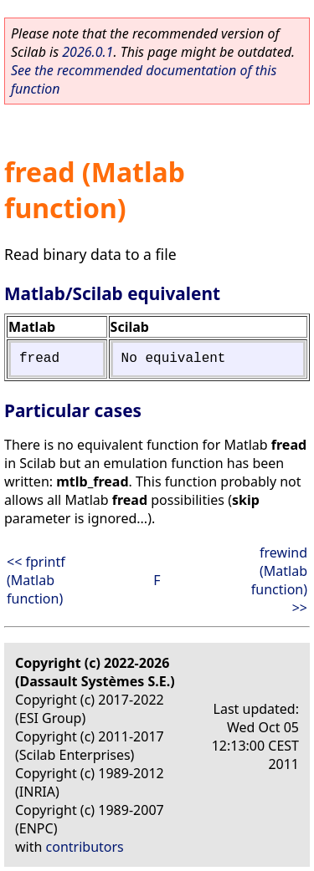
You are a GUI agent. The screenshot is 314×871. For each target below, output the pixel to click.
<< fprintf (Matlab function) (36, 580)
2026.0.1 (87, 52)
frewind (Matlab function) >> (279, 580)
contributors (85, 847)
